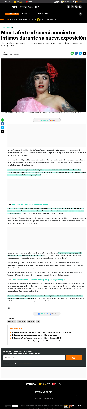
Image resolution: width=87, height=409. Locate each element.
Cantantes (30, 321)
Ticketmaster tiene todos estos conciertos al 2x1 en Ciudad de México (37, 338)
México (31, 13)
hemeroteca (37, 398)
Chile (38, 321)
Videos (39, 13)
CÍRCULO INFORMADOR (48, 19)
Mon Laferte (12, 321)
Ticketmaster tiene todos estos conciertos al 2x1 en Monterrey (35, 335)
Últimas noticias (12, 14)
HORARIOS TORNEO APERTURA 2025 (21, 19)
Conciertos (21, 321)
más (48, 13)
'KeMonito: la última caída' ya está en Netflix (30, 205)
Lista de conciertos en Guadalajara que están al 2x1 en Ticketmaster (37, 341)
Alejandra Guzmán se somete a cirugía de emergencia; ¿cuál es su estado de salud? (42, 332)
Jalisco (24, 13)
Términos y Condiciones (26, 363)
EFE (4, 52)
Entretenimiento (6, 27)
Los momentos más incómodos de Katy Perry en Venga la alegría (38, 280)
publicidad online (48, 398)
